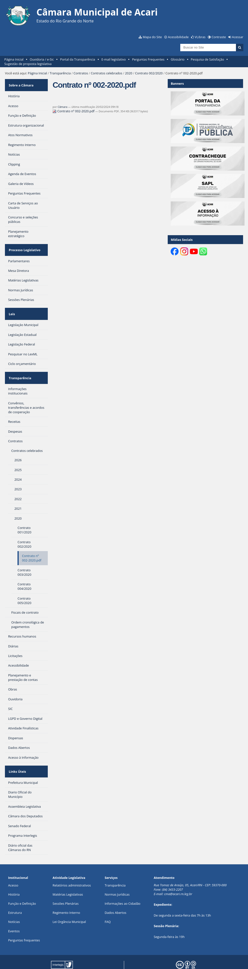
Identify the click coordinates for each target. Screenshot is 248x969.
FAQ (108, 906)
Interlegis (112, 957)
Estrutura (15, 897)
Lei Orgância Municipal (69, 906)
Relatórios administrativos (72, 869)
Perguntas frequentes (24, 924)
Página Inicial (14, 59)
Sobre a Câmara (20, 83)
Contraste (219, 37)
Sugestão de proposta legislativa (28, 64)
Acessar (237, 37)
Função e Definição (22, 888)
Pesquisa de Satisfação (207, 59)
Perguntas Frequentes (148, 59)
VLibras (200, 37)
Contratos (80, 73)
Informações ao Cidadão (122, 888)
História (14, 878)
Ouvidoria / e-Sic (42, 59)
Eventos (14, 915)
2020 (128, 73)
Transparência (60, 73)
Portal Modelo (72, 957)
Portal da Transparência (77, 59)
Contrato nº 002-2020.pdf (73, 111)
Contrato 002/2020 (149, 73)
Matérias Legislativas (68, 878)
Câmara (62, 107)
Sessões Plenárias (66, 888)
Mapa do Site (152, 37)
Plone (74, 961)
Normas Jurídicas (117, 878)
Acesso (13, 869)
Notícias (14, 906)
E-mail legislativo (113, 59)
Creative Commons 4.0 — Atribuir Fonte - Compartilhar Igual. (202, 959)
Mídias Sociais (182, 239)
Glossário (177, 59)
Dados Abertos (115, 897)
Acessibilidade (178, 37)
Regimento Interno (66, 897)
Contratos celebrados (106, 73)
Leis (11, 306)
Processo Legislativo (24, 245)
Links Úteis (16, 757)
